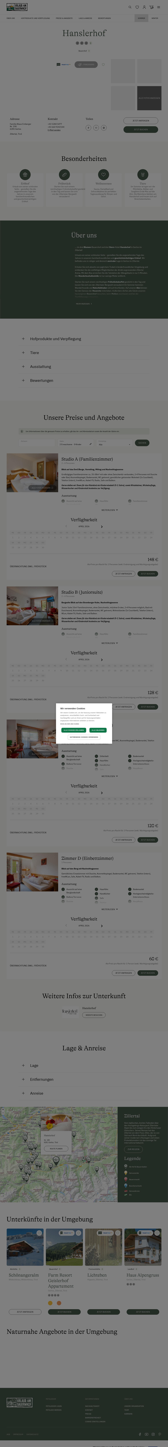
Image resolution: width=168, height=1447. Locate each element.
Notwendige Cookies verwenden (84, 737)
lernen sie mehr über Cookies (69, 724)
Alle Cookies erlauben (74, 730)
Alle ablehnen (98, 730)
